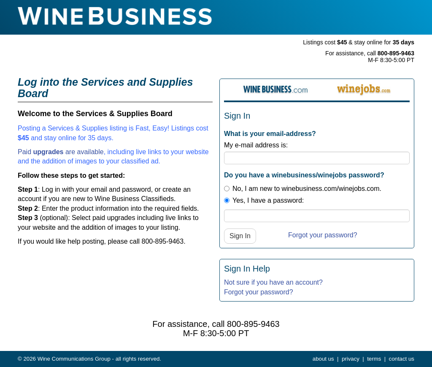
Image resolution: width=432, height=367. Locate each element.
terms (374, 359)
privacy (350, 359)
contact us (401, 359)
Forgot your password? (322, 235)
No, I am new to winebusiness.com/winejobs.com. (302, 188)
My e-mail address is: (256, 145)
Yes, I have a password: (264, 200)
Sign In (240, 235)
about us (323, 359)
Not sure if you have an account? (273, 282)
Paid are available (61, 151)
